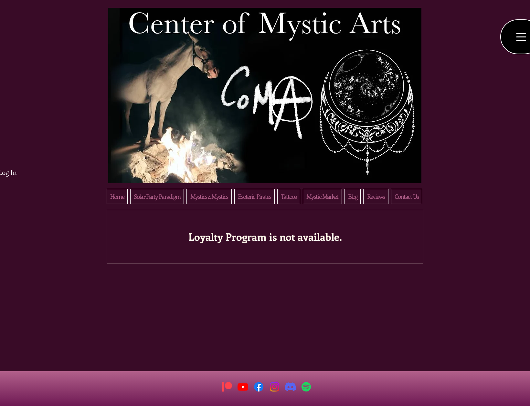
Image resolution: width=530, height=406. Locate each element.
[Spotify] (306, 387)
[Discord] (290, 387)
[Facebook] (258, 387)
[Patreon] (227, 387)
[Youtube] (243, 387)
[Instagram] (274, 387)
